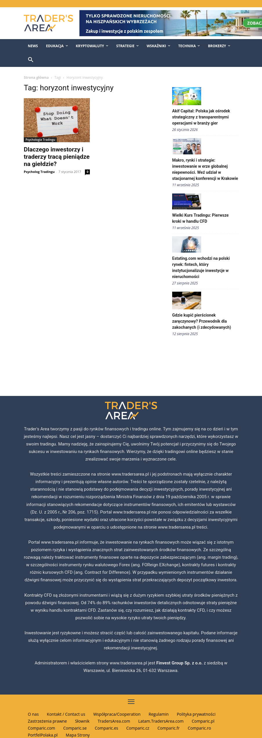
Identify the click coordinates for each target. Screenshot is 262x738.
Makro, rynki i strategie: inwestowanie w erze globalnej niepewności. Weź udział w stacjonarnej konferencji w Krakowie (205, 169)
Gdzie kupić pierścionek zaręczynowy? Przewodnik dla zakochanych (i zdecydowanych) (201, 321)
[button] (31, 60)
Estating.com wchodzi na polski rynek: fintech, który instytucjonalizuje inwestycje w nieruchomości (201, 267)
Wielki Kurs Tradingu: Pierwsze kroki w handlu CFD (200, 218)
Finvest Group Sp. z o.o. (180, 663)
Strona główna (36, 77)
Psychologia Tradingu (40, 140)
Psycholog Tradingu (39, 171)
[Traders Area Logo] (47, 23)
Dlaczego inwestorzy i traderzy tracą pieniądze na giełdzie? (57, 156)
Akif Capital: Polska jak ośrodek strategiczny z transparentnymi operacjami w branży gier (201, 117)
